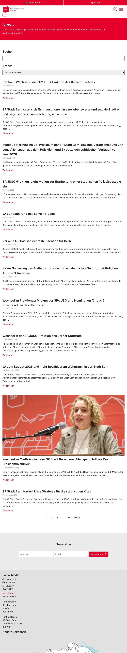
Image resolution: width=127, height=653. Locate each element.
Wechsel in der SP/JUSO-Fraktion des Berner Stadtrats (42, 336)
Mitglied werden (32, 2)
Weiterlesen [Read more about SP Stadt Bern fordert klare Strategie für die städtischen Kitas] (8, 510)
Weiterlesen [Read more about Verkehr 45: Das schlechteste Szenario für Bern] (8, 257)
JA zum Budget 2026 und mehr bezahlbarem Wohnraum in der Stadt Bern (55, 366)
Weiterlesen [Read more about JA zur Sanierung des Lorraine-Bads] (8, 229)
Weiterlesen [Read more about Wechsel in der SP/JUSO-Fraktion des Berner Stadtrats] (8, 355)
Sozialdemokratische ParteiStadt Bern (17, 9)
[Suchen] (63, 58)
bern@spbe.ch (9, 593)
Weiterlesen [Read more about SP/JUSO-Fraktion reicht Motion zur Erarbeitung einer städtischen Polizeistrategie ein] (8, 202)
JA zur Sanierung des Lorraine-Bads (28, 214)
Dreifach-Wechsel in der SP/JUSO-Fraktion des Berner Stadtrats (48, 82)
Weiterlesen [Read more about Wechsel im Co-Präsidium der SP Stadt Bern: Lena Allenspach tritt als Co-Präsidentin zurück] (8, 480)
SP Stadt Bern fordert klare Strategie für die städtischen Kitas (46, 491)
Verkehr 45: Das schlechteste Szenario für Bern (36, 241)
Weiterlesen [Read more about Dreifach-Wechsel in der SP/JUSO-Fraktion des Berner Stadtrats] (8, 98)
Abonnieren (97, 554)
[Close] (4, 15)
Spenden (95, 2)
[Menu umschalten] (121, 10)
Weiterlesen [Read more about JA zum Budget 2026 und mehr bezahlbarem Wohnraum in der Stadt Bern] (8, 386)
